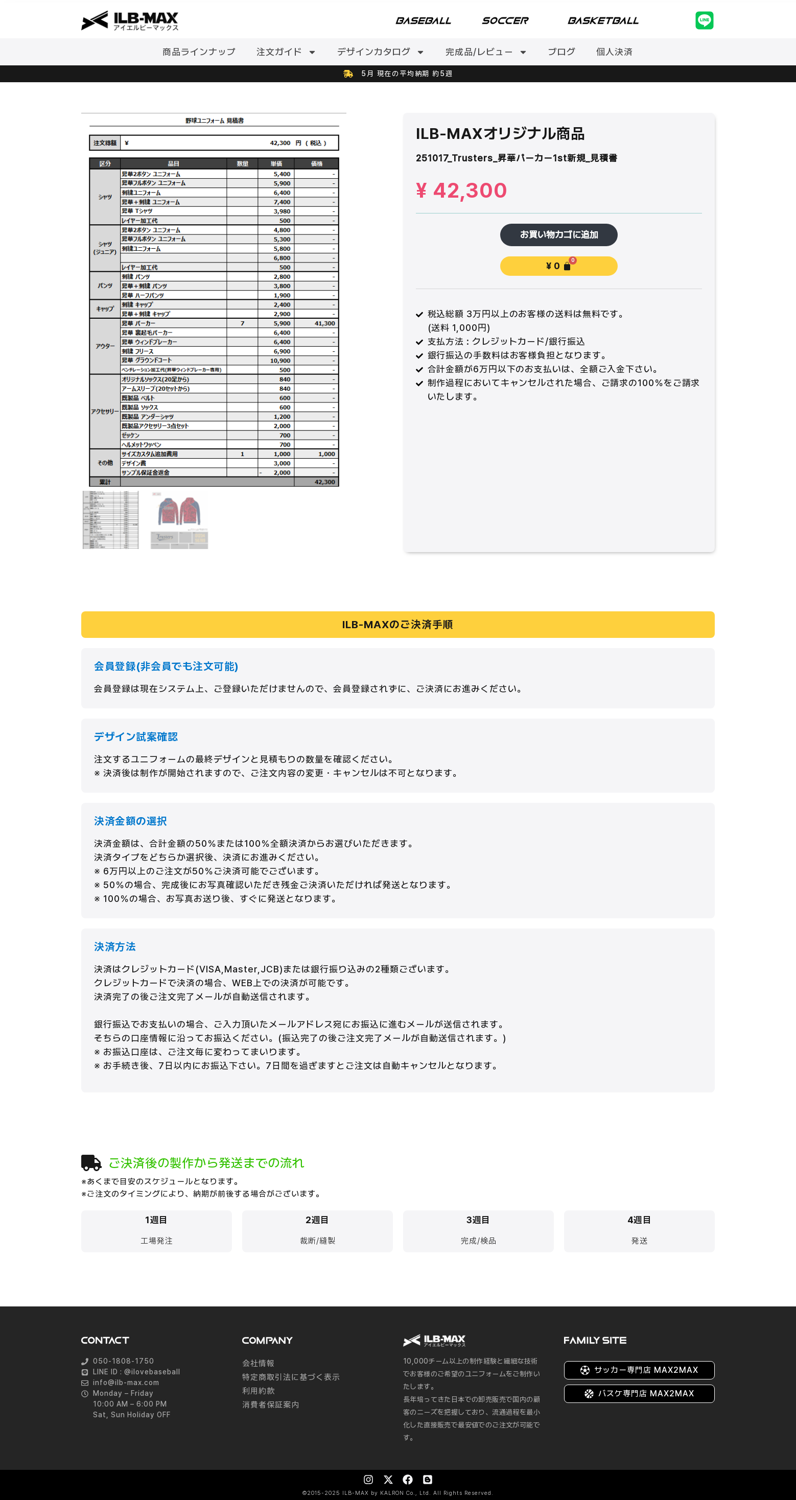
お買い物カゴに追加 (559, 234)
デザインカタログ (381, 52)
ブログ (562, 51)
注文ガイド (286, 52)
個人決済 (614, 51)
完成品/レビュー (487, 52)
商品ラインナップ (199, 51)
